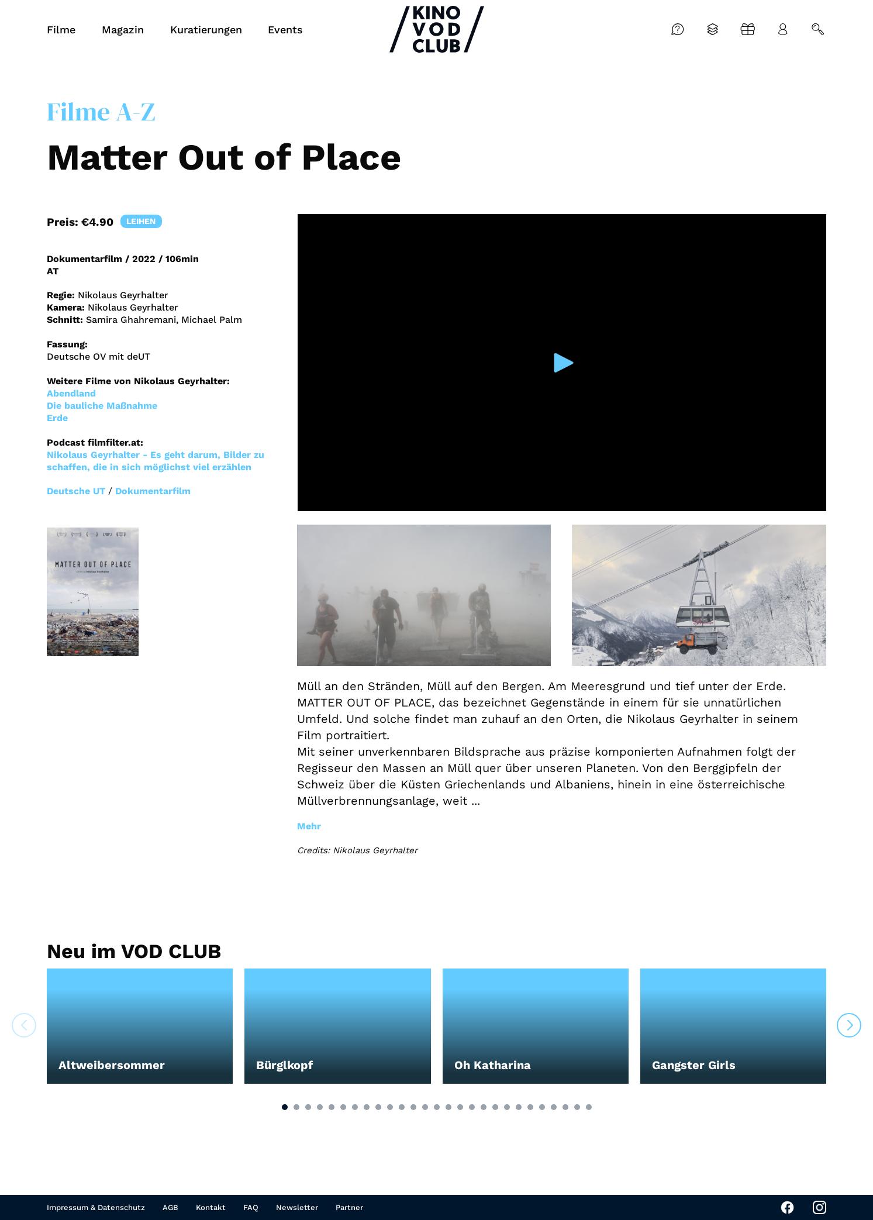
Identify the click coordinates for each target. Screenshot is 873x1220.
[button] (285, 1107)
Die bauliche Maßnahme (102, 405)
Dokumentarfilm (153, 491)
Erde (57, 417)
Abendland (71, 393)
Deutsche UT (76, 491)
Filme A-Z (101, 111)
